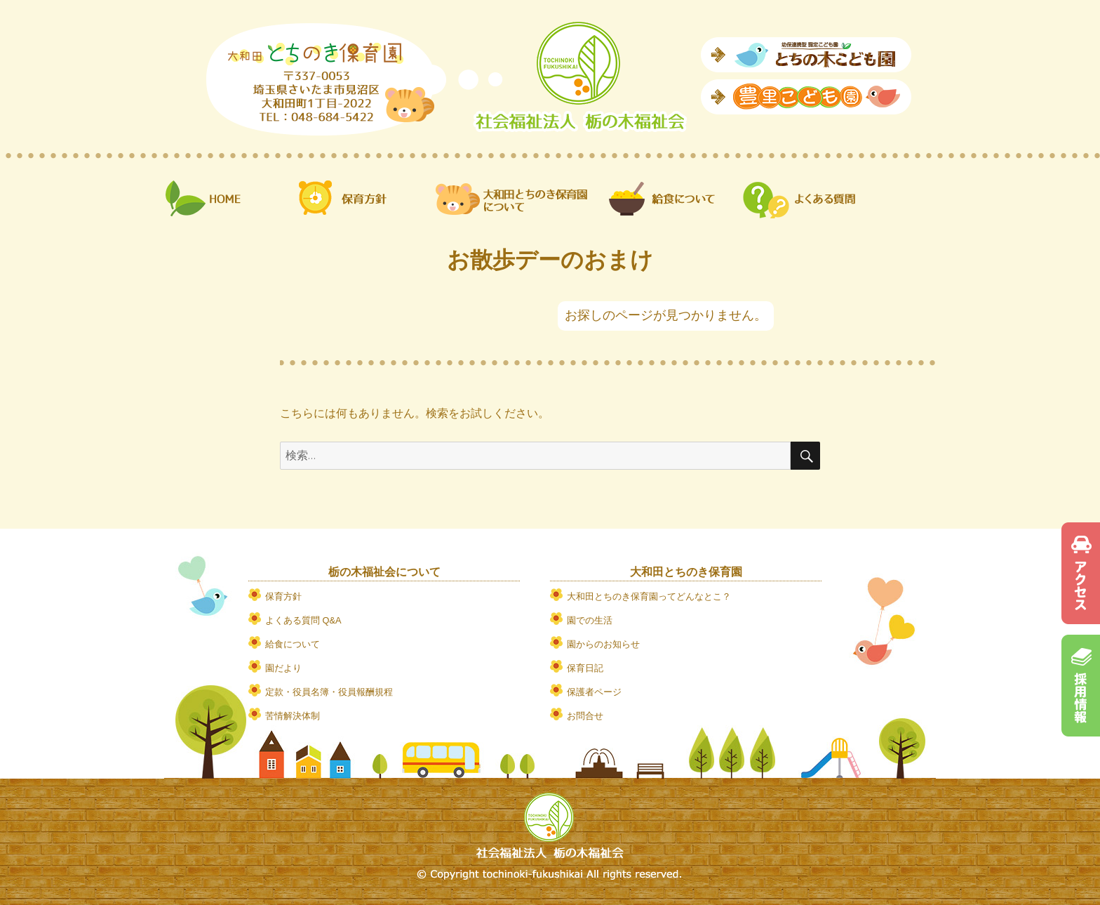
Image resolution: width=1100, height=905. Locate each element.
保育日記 (585, 668)
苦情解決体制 (292, 716)
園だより (283, 668)
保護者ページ (594, 692)
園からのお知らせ (603, 644)
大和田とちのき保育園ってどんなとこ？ (649, 596)
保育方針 (283, 596)
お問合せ (585, 716)
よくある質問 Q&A (303, 620)
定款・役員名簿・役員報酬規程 (329, 692)
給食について (292, 644)
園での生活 (589, 620)
